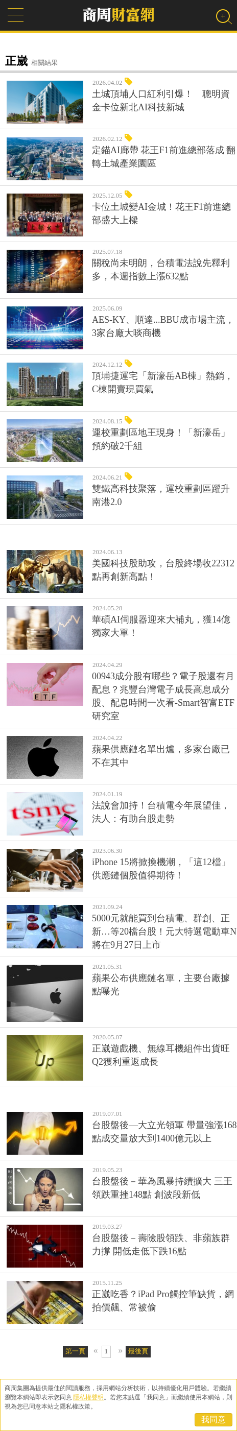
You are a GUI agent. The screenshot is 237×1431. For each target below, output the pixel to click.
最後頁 (138, 1351)
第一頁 (75, 1351)
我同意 (213, 1419)
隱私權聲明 (88, 1397)
